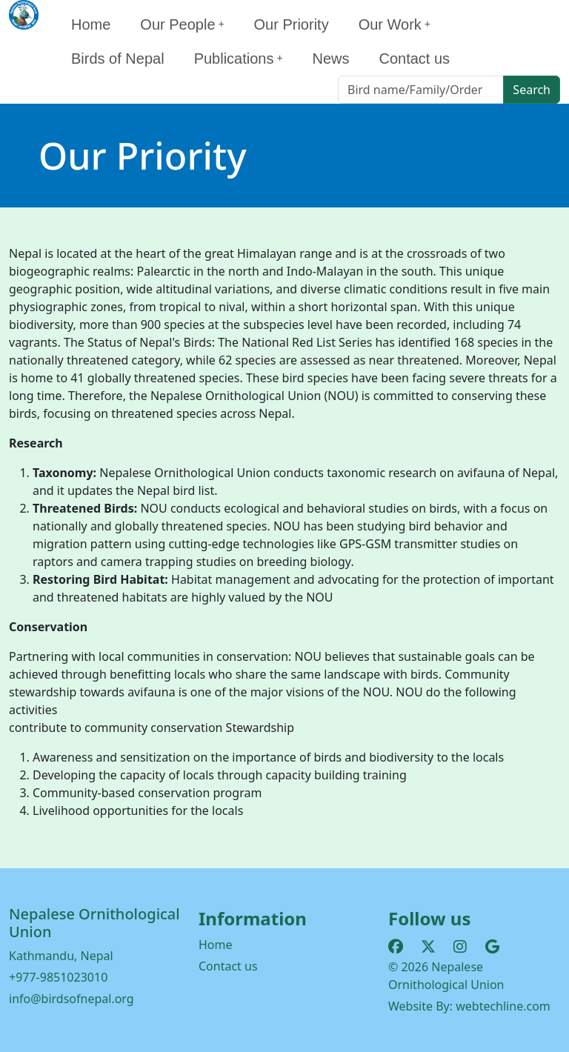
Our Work (394, 24)
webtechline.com (503, 1006)
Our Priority (291, 24)
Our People (182, 24)
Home (90, 24)
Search (531, 89)
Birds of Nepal (117, 58)
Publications (238, 58)
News (330, 58)
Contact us (414, 58)
